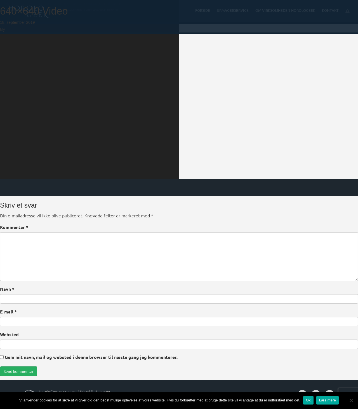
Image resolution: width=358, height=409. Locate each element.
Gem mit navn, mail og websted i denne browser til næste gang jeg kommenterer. (91, 357)
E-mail (8, 312)
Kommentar (14, 227)
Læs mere (327, 400)
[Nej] (351, 400)
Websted (9, 334)
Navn (7, 289)
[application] (89, 89)
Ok (308, 400)
